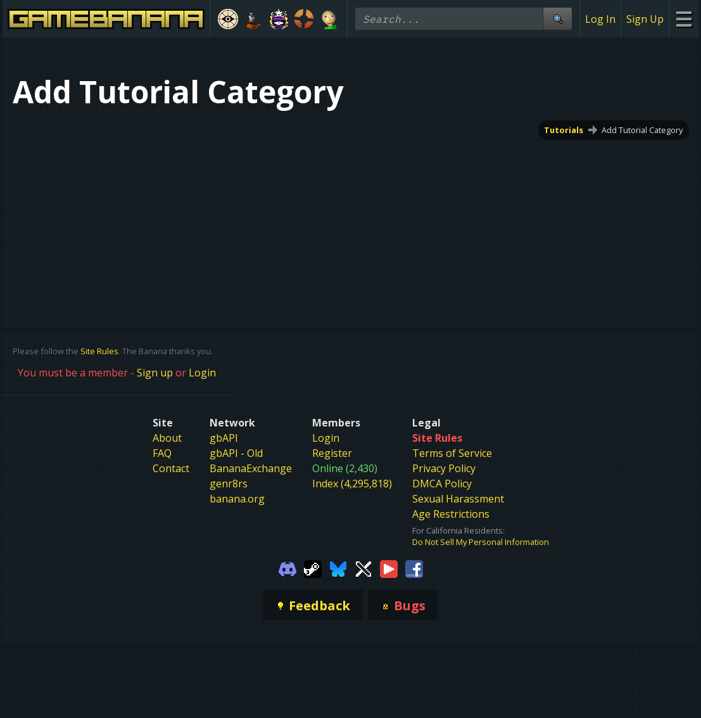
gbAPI (224, 438)
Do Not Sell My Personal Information (480, 542)
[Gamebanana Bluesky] (338, 568)
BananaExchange (251, 468)
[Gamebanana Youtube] (389, 568)
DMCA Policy (442, 483)
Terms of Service (452, 453)
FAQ (162, 453)
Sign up (155, 373)
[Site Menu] (683, 18)
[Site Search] (557, 19)
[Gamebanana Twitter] (363, 568)
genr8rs (229, 483)
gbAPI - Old (236, 453)
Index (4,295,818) (352, 483)
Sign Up (645, 19)
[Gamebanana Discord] (287, 568)
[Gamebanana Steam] (313, 568)
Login (202, 373)
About (167, 438)
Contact (171, 468)
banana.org (237, 499)
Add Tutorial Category (642, 130)
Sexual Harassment (458, 499)
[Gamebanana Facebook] (414, 568)
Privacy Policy (444, 468)
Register (332, 453)
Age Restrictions (450, 514)
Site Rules (99, 351)
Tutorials (563, 130)
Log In (600, 19)
